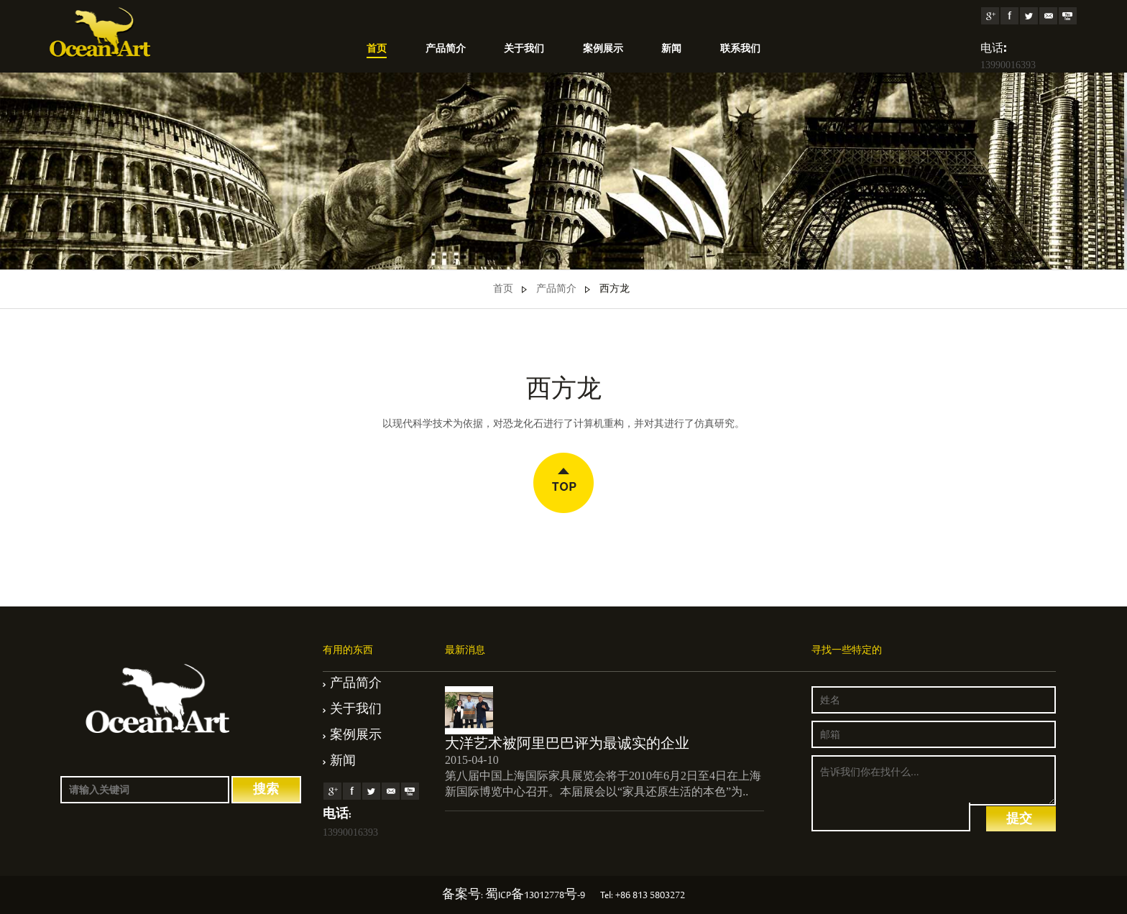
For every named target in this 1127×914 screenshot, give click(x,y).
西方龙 (614, 290)
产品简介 (446, 50)
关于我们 (524, 50)
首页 (377, 50)
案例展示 (603, 50)
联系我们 (740, 50)
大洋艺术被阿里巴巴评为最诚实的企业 (567, 743)
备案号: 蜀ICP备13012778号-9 (513, 896)
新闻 (671, 50)
